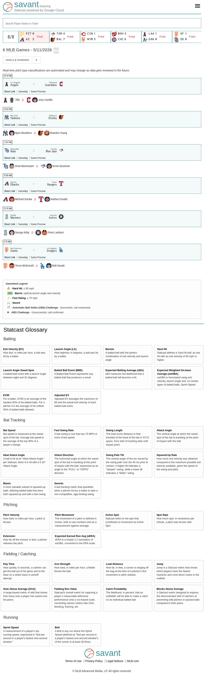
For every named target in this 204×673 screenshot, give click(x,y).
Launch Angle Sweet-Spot (18, 370)
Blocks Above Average (170, 589)
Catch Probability (116, 589)
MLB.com (133, 661)
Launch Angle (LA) (65, 349)
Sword (16, 302)
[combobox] (102, 23)
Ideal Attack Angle (14, 455)
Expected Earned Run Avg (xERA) (75, 536)
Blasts (7, 483)
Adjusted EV (61, 395)
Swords (58, 483)
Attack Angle (164, 430)
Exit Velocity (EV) (13, 349)
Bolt (57, 627)
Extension (9, 536)
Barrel (18, 293)
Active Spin (112, 515)
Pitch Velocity (11, 515)
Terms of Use (73, 661)
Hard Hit (17, 288)
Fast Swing (19, 298)
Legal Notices (115, 661)
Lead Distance (114, 564)
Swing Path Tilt (115, 455)
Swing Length (114, 430)
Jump (160, 564)
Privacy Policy (94, 661)
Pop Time (8, 564)
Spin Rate (162, 515)
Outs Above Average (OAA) (19, 589)
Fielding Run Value (65, 589)
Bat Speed (9, 430)
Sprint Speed (11, 627)
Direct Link (10, 91)
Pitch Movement (64, 515)
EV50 (6, 395)
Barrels (109, 349)
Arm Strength (62, 564)
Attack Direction (64, 455)
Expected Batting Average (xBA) (124, 370)
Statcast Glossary (25, 330)
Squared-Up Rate (167, 455)
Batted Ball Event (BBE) (68, 370)
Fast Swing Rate (64, 430)
